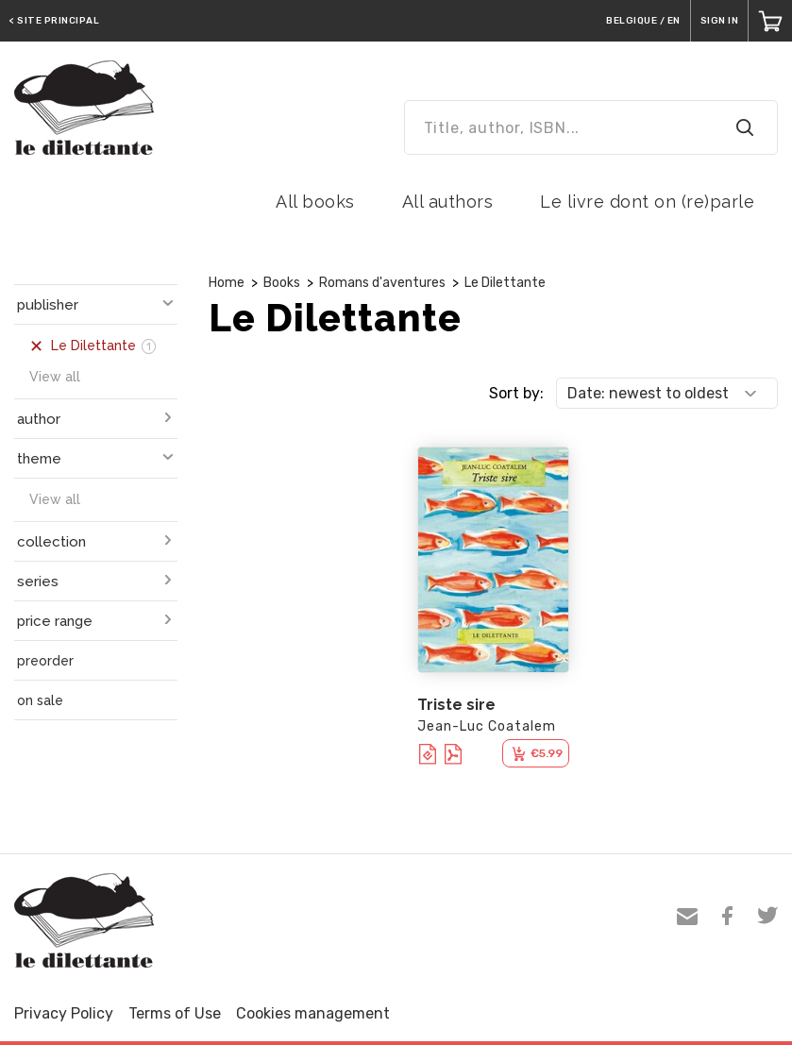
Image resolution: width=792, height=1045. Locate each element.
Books (281, 283)
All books (315, 201)
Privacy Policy (63, 1013)
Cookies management (313, 1013)
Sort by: (516, 393)
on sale (40, 700)
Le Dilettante (505, 283)
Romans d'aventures (382, 283)
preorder (45, 660)
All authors (448, 201)
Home (226, 283)
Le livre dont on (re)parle (647, 201)
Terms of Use (174, 1013)
